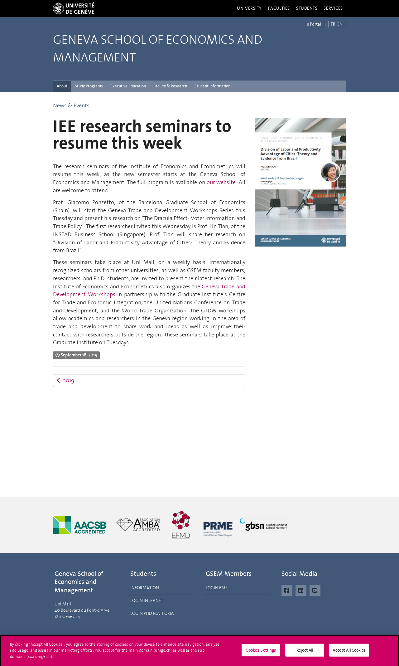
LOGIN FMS (217, 588)
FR (333, 24)
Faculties (279, 8)
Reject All (304, 652)
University (249, 8)
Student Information (212, 86)
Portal (314, 24)
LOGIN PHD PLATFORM (152, 613)
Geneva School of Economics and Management (157, 49)
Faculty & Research (170, 86)
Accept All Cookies (349, 652)
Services (333, 8)
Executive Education (128, 86)
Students (307, 8)
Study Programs (89, 86)
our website (221, 182)
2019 (65, 380)
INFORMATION (144, 588)
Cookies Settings (261, 652)
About (62, 86)
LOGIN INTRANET (146, 601)
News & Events (71, 105)
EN (340, 24)
